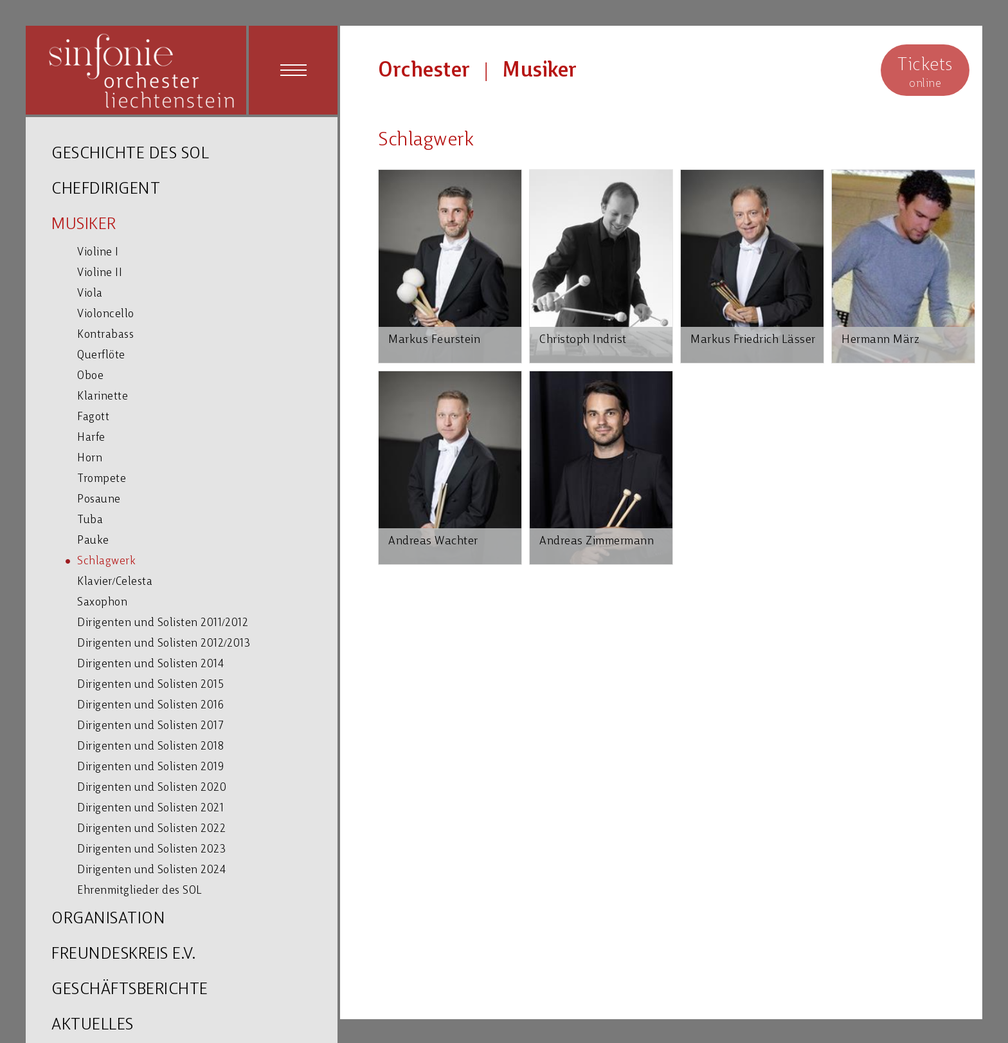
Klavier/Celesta (114, 582)
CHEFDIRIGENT (105, 189)
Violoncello (105, 314)
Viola (90, 293)
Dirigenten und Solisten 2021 (150, 808)
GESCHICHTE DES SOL (130, 154)
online (925, 71)
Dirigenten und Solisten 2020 (151, 787)
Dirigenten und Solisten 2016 (150, 705)
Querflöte (101, 355)
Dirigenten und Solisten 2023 (151, 849)
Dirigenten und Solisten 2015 (150, 684)
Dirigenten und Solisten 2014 (150, 664)
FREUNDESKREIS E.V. (123, 954)
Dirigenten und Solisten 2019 (150, 767)
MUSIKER (83, 225)
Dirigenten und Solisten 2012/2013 (163, 643)
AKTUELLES (92, 1025)
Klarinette (102, 396)
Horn (89, 458)
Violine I (98, 252)
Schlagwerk (106, 561)
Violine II (99, 273)
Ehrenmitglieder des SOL (139, 890)
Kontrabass (105, 334)
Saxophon (102, 602)
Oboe (90, 376)
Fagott (93, 417)
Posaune (99, 499)
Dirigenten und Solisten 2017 (150, 726)
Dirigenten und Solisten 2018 (150, 746)
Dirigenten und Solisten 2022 (151, 829)
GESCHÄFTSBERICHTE (129, 990)
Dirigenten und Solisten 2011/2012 (162, 623)
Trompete (101, 479)
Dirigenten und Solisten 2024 (151, 870)
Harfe (91, 437)
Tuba (90, 520)
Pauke (93, 540)
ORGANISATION (108, 919)
